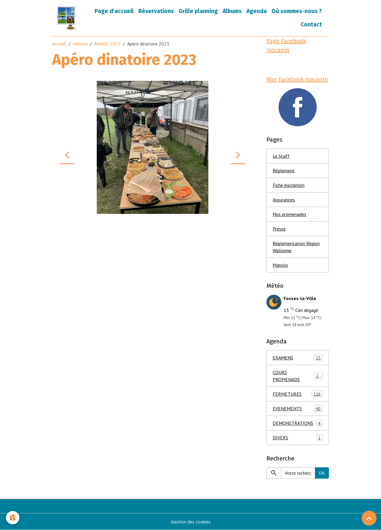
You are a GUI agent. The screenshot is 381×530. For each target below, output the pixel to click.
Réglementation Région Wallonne (296, 246)
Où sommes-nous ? (296, 11)
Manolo (280, 265)
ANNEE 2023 (107, 44)
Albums (232, 11)
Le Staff (281, 156)
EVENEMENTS (298, 408)
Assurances (284, 200)
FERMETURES (298, 393)
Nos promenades (289, 214)
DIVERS (298, 437)
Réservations (156, 11)
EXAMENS (298, 357)
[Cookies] (12, 517)
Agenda (256, 11)
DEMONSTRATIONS (298, 422)
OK (322, 473)
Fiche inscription (289, 185)
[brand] (67, 18)
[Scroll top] (369, 518)
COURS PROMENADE (298, 375)
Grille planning (198, 11)
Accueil (59, 44)
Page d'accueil (114, 11)
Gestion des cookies (190, 522)
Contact (311, 24)
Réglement (284, 170)
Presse (279, 229)
